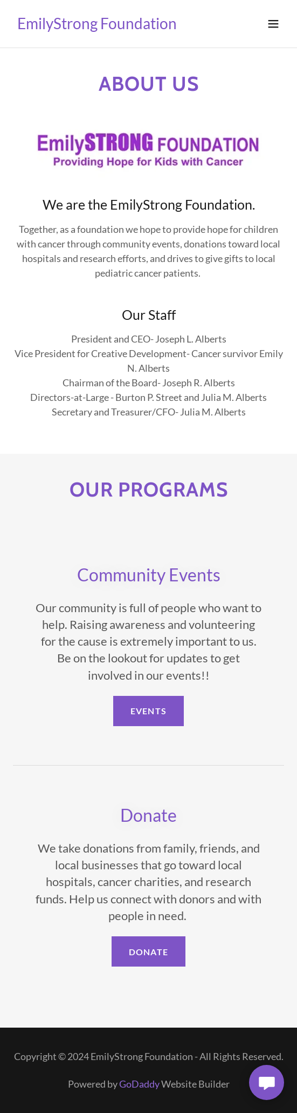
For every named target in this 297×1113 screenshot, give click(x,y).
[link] (97, 25)
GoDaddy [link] (139, 1084)
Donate (148, 952)
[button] (273, 24)
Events (148, 711)
